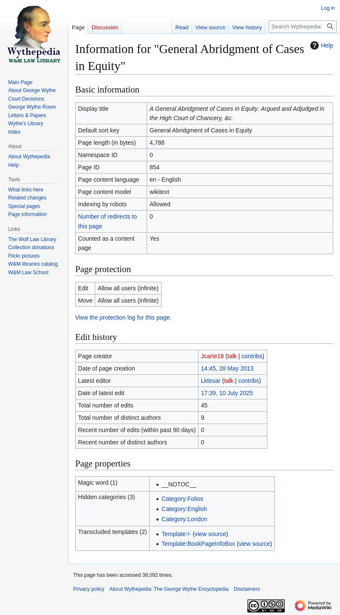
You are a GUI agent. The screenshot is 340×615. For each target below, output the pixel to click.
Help (320, 45)
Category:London (184, 519)
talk (232, 356)
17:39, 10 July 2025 (227, 393)
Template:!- (176, 534)
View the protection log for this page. (123, 317)
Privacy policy (88, 589)
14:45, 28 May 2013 (227, 368)
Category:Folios (182, 498)
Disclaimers (247, 589)
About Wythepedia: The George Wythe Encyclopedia (168, 589)
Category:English (184, 508)
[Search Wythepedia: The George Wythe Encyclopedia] (303, 26)
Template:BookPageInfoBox (198, 543)
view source (210, 534)
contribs (251, 356)
